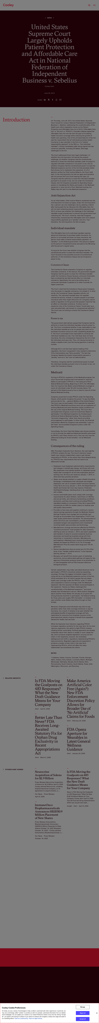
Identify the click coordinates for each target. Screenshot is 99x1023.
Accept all (83, 1019)
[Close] (97, 1013)
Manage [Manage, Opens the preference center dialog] (82, 1007)
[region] (49, 1013)
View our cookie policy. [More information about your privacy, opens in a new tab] (21, 1018)
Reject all (82, 1013)
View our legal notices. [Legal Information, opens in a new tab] (35, 1018)
